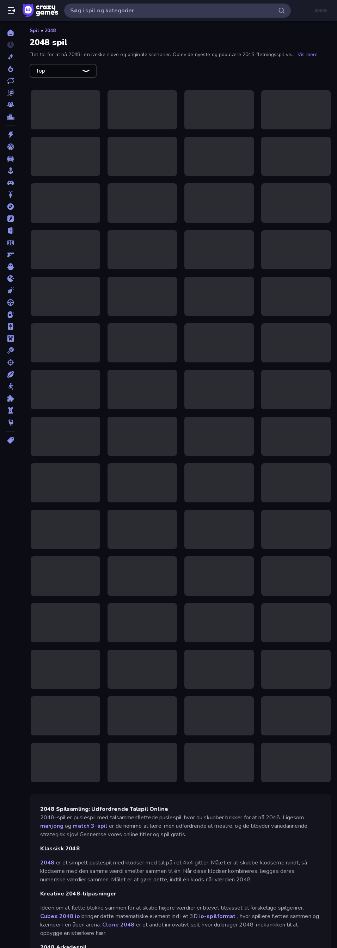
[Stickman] (10, 386)
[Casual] (10, 171)
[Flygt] (10, 231)
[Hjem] (10, 33)
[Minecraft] (10, 338)
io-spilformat (217, 916)
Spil (34, 30)
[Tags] (10, 440)
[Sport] (10, 374)
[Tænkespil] (10, 398)
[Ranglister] (10, 117)
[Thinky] (10, 422)
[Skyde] (10, 362)
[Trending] (10, 69)
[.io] (10, 279)
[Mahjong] (10, 326)
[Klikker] (10, 290)
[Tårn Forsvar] (10, 410)
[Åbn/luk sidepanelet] (11, 10)
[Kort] (10, 314)
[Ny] (10, 57)
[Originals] (10, 93)
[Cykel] (10, 195)
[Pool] (10, 350)
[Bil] (10, 159)
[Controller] (10, 183)
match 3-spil (90, 826)
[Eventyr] (10, 207)
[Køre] (10, 302)
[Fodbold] (10, 243)
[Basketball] (10, 147)
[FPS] (10, 255)
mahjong (51, 826)
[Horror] (10, 267)
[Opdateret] (10, 81)
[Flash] (10, 219)
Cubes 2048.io (60, 916)
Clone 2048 (118, 925)
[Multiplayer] (10, 105)
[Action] (10, 135)
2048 (50, 30)
